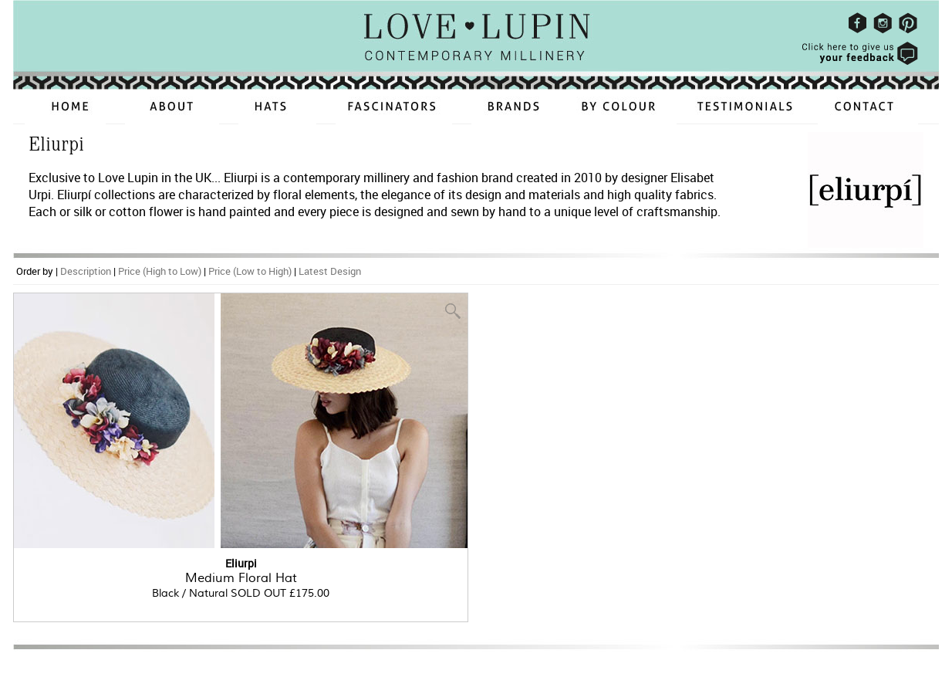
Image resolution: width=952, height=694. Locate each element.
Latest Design (330, 271)
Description (85, 271)
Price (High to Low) (159, 271)
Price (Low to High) (250, 271)
